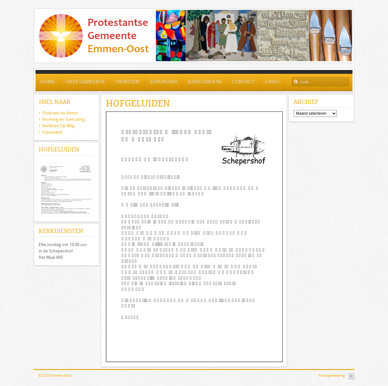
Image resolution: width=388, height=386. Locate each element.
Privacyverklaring (332, 376)
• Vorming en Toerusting (62, 119)
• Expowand (50, 132)
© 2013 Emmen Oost (54, 376)
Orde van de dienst (58, 113)
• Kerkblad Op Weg (57, 125)
